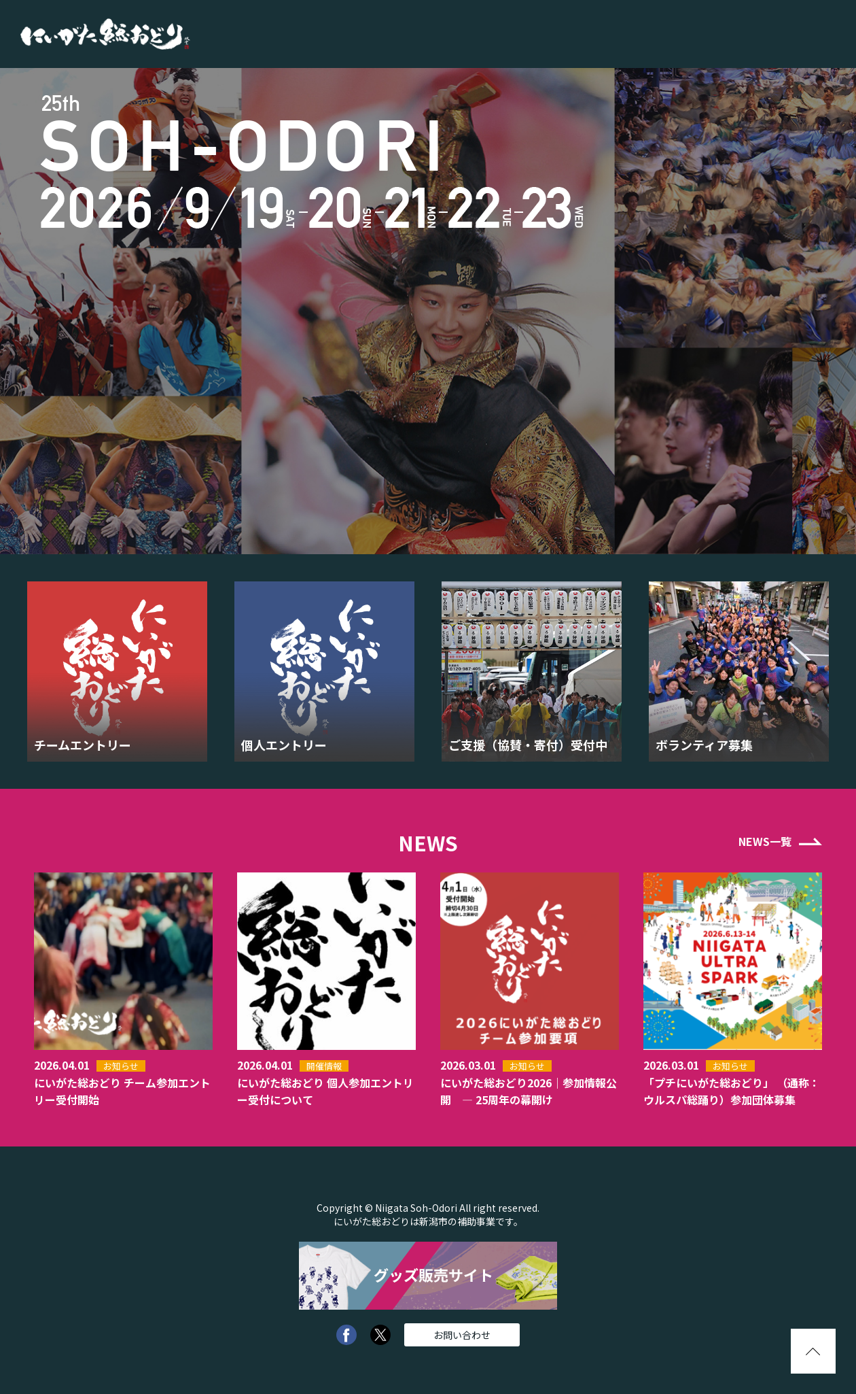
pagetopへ (813, 1351)
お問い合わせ (462, 1335)
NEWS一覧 (764, 841)
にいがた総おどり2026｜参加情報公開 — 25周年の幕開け (528, 1091)
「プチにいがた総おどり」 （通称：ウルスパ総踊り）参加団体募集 (731, 1091)
